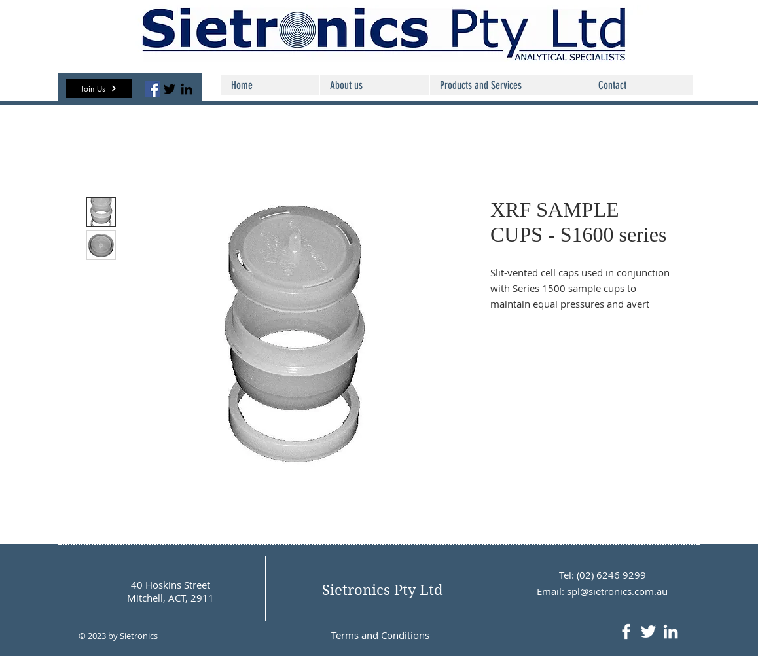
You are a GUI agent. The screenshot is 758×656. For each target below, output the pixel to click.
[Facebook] (152, 89)
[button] (99, 88)
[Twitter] (169, 89)
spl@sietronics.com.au (617, 591)
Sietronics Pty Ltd (382, 589)
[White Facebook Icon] (626, 631)
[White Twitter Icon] (648, 631)
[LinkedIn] (186, 89)
